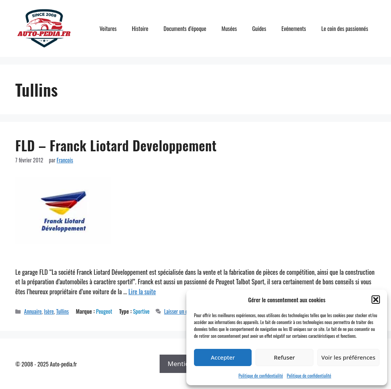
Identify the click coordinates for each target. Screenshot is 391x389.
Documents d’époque (184, 28)
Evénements (293, 28)
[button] (376, 299)
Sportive (141, 311)
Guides (259, 28)
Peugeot (104, 311)
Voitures (108, 28)
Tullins (62, 311)
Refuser (284, 357)
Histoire (140, 28)
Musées (229, 28)
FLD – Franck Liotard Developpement (116, 145)
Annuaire (33, 311)
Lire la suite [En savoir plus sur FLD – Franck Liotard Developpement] (142, 291)
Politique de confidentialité (261, 375)
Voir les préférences (348, 357)
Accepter (223, 357)
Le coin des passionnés (344, 28)
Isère (49, 311)
